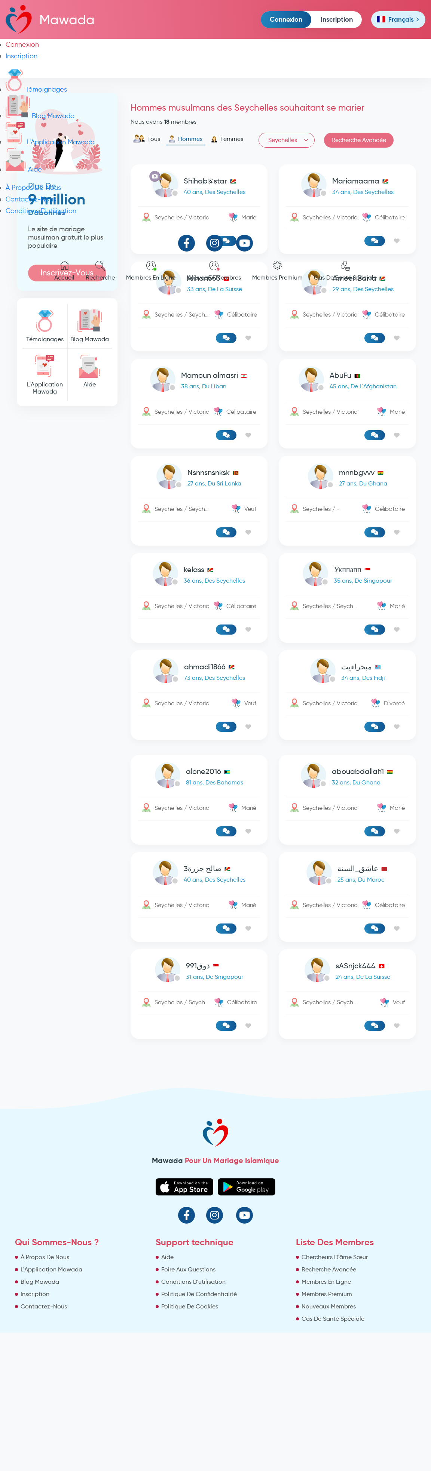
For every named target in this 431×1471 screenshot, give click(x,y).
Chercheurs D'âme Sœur (335, 1257)
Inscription (337, 19)
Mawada (50, 19)
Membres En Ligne (150, 271)
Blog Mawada (40, 116)
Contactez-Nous (31, 199)
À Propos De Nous (33, 188)
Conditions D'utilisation (41, 211)
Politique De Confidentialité (199, 1294)
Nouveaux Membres (214, 271)
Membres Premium (277, 271)
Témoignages (36, 89)
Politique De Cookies (189, 1306)
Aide (24, 169)
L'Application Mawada (50, 142)
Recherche (100, 271)
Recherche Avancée (329, 1269)
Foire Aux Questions (188, 1269)
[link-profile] (199, 380)
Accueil (64, 271)
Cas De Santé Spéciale (345, 271)
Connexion (286, 19)
